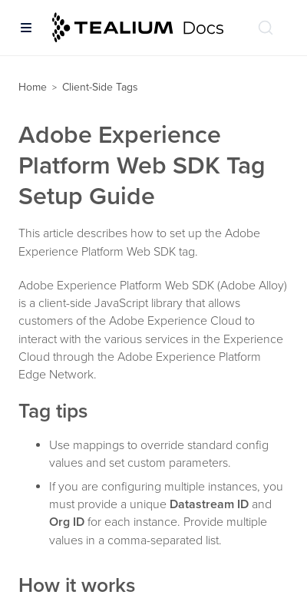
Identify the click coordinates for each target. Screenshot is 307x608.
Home (32, 87)
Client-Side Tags (100, 87)
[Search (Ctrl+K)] (265, 28)
